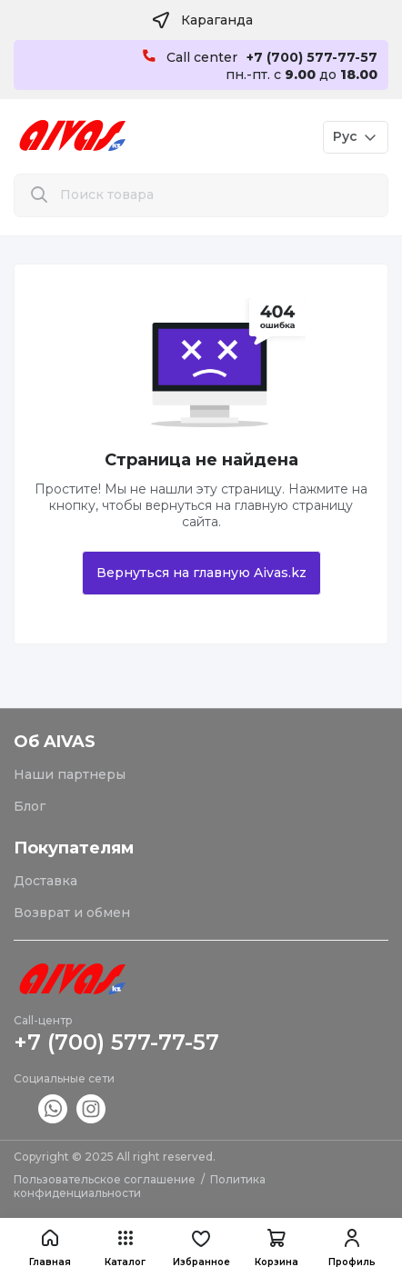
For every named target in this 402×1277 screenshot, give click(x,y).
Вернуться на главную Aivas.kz (201, 572)
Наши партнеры (70, 774)
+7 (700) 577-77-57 (116, 1042)
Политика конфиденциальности (140, 1186)
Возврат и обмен (72, 912)
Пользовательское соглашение (105, 1179)
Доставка (45, 881)
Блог (29, 806)
